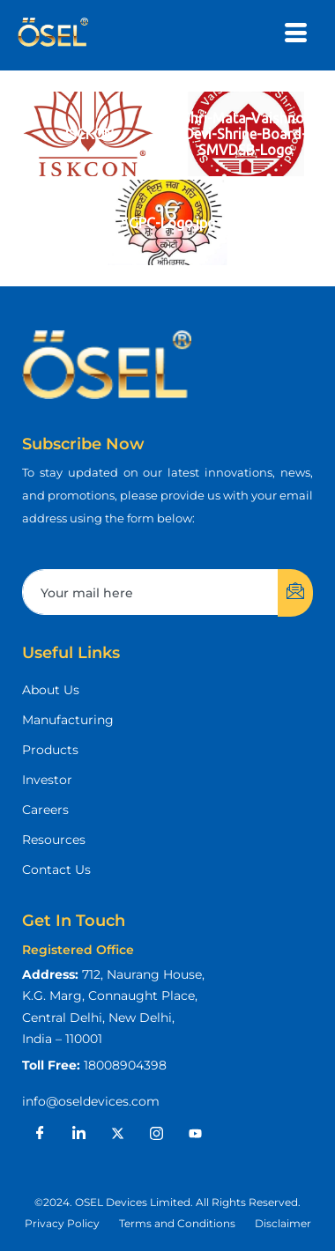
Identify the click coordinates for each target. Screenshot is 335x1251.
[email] (150, 592)
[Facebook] (39, 1134)
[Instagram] (156, 1134)
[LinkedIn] (78, 1134)
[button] (167, 1202)
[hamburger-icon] (296, 35)
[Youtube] (195, 1134)
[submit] (295, 593)
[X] (117, 1134)
